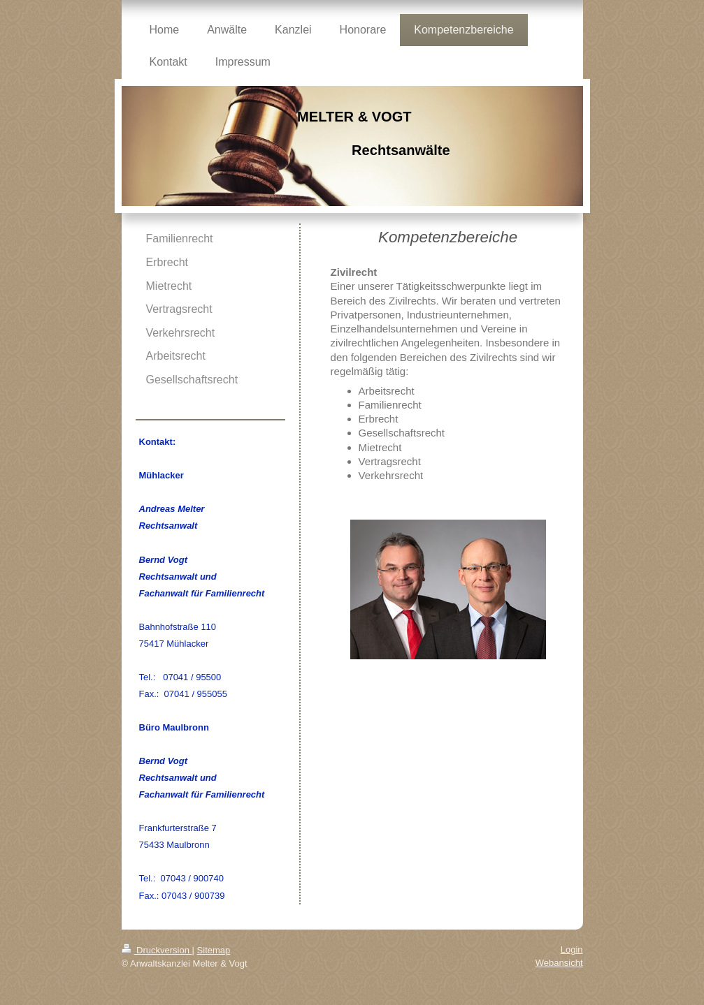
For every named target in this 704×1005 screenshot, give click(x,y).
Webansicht (559, 963)
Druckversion (157, 950)
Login (572, 949)
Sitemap (214, 950)
